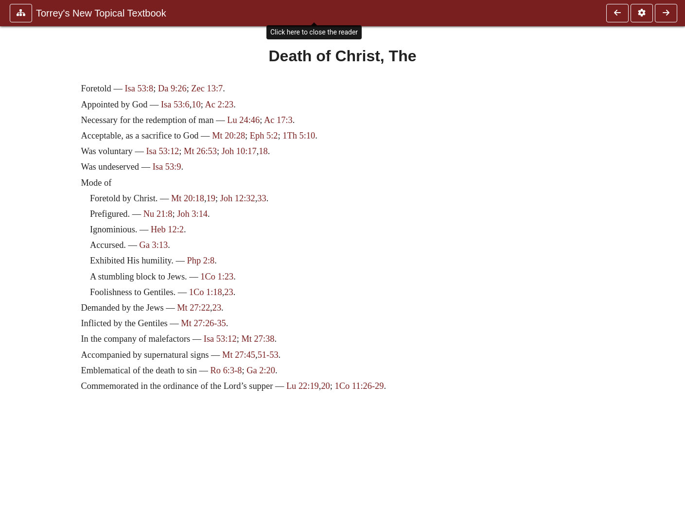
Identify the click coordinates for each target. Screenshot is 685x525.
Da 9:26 (172, 88)
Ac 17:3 (278, 120)
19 (211, 198)
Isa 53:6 (175, 104)
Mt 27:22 (193, 308)
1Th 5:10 (298, 135)
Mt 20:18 (187, 198)
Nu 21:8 (158, 214)
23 (228, 292)
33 (261, 198)
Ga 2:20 (260, 370)
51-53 (268, 355)
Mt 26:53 (200, 151)
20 (325, 386)
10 (196, 104)
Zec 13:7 (207, 88)
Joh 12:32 (237, 198)
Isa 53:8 (138, 88)
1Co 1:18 (205, 292)
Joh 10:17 (239, 151)
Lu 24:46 (243, 120)
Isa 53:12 (162, 151)
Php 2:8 (200, 260)
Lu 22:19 (302, 386)
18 (263, 151)
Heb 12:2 (167, 229)
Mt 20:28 (228, 135)
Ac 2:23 (219, 104)
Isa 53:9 (167, 167)
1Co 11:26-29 (359, 386)
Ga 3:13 (154, 245)
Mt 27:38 (257, 339)
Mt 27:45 (238, 355)
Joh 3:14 (192, 214)
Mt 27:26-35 (203, 323)
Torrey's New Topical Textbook (101, 13)
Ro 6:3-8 (226, 370)
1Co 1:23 (216, 276)
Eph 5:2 (264, 135)
